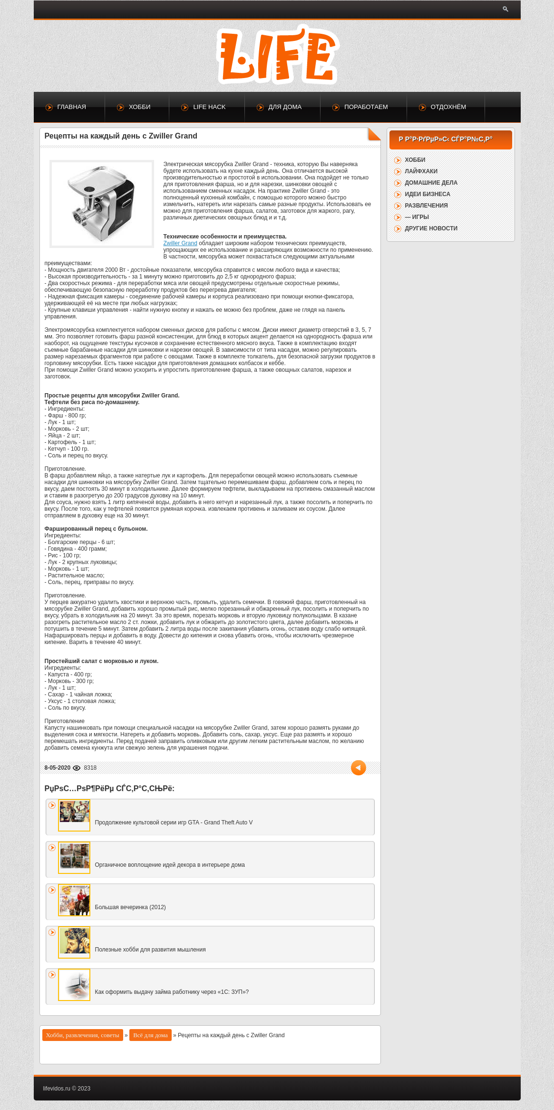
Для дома (285, 106)
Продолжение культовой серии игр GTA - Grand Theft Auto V (174, 822)
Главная (72, 106)
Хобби (139, 106)
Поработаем (366, 106)
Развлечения (426, 205)
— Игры (417, 217)
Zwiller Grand (180, 243)
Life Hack (209, 106)
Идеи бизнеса (428, 194)
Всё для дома (150, 1035)
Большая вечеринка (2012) (130, 907)
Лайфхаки (421, 171)
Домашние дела (431, 182)
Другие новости (431, 228)
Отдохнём (449, 106)
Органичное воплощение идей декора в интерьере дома (170, 865)
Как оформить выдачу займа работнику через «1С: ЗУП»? (172, 992)
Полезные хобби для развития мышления (150, 949)
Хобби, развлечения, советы (82, 1035)
